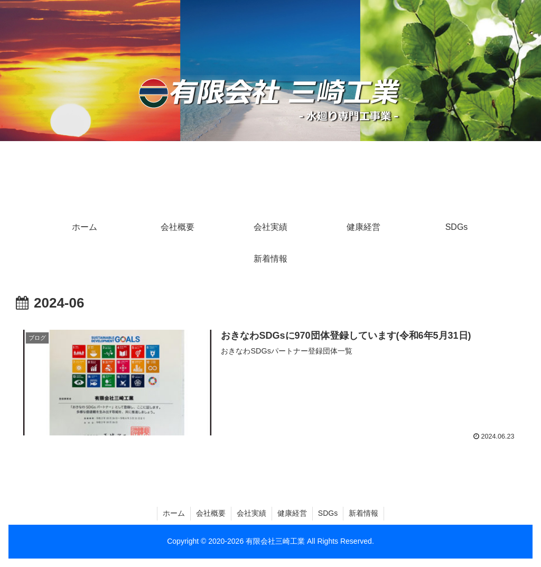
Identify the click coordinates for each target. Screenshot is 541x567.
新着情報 (363, 513)
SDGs (328, 513)
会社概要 (211, 513)
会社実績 (251, 513)
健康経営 (292, 513)
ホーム (174, 513)
